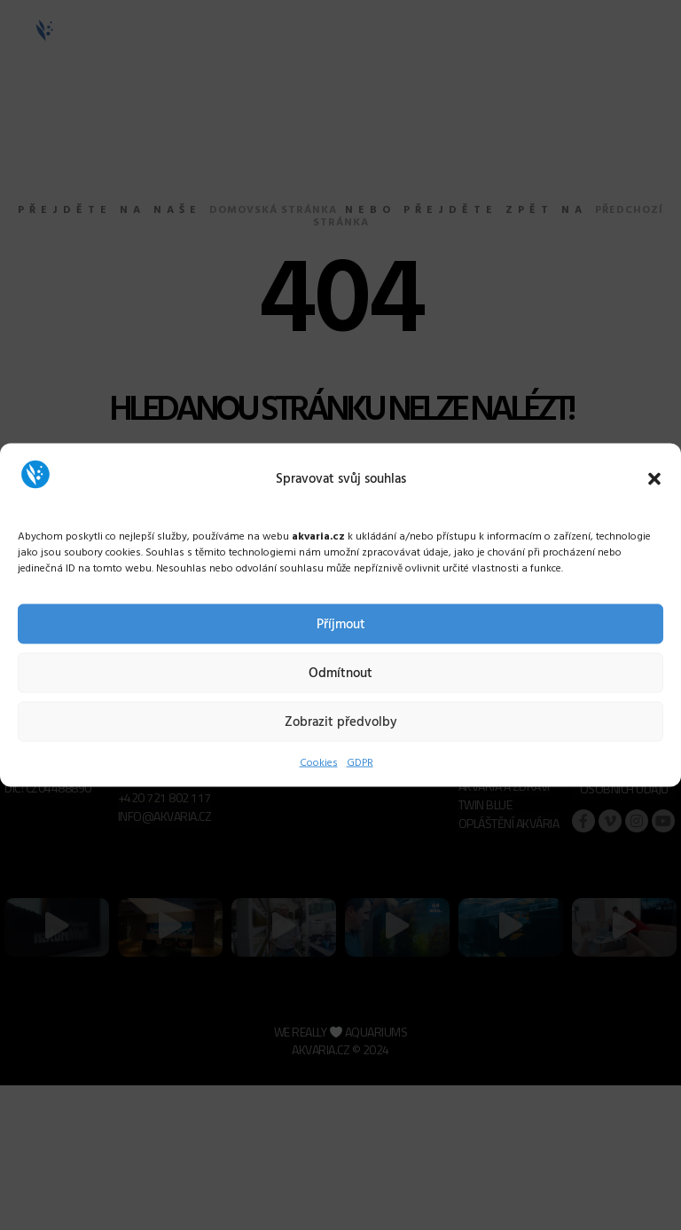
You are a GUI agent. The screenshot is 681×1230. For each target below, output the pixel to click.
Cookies (319, 763)
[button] (654, 478)
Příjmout (341, 624)
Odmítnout (340, 672)
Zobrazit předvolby (341, 721)
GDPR (360, 763)
